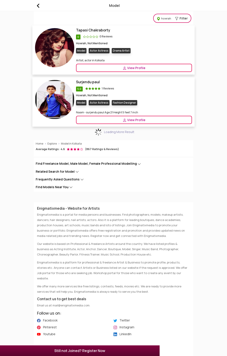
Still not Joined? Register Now (79, 350)
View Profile (134, 68)
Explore (52, 143)
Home (39, 143)
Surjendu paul (88, 82)
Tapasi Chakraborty (93, 30)
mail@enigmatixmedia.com (71, 305)
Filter (172, 18)
